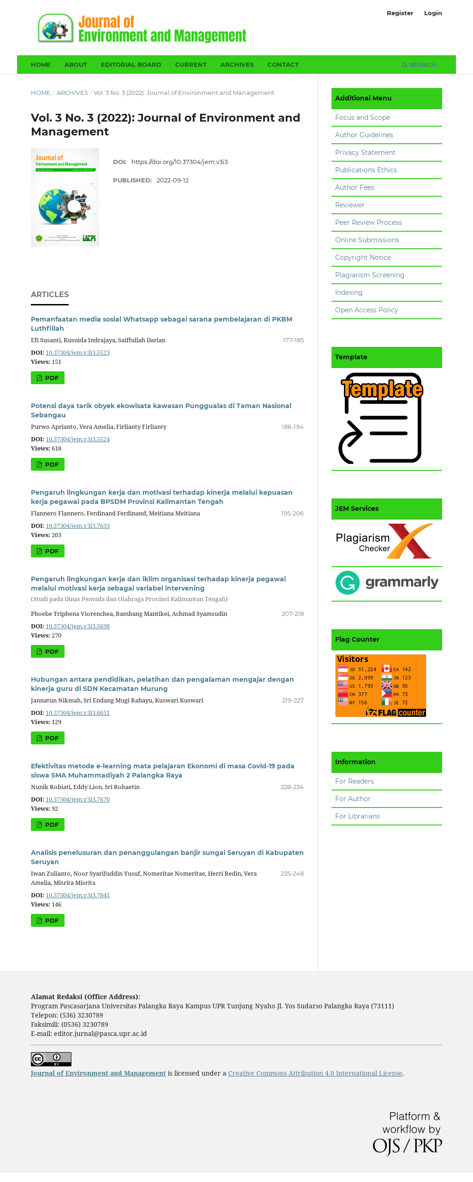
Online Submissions (367, 240)
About (76, 64)
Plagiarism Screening (370, 275)
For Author (353, 799)
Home (41, 64)
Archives (237, 64)
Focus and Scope (362, 117)
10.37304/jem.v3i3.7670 (78, 799)
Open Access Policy (366, 310)
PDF (51, 377)
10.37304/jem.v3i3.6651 (78, 713)
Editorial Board (131, 64)
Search (419, 64)
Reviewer (350, 205)
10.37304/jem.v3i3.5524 (78, 439)
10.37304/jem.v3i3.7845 (78, 895)
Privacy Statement (365, 152)
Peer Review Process (368, 222)
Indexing (349, 292)
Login (433, 13)
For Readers (354, 781)
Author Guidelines (364, 135)
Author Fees (354, 187)
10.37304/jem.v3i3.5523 (78, 353)
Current (191, 64)
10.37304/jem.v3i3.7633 (78, 526)
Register (400, 13)
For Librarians (357, 816)
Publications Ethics (366, 170)
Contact (283, 64)
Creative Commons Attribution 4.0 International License (315, 1073)
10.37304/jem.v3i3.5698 (78, 626)
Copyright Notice (363, 257)
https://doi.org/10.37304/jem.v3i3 (179, 161)
